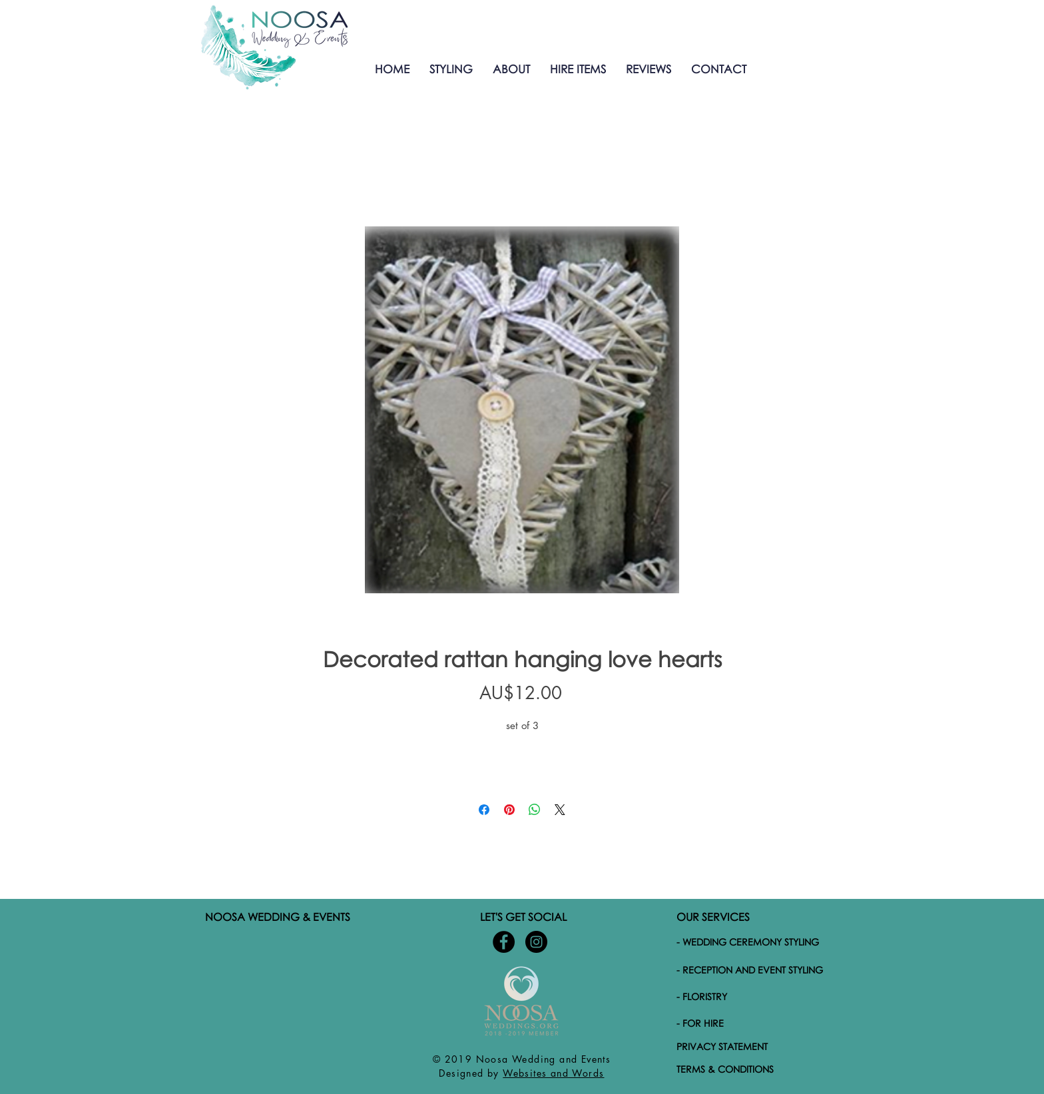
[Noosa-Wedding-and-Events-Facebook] (504, 942)
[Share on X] (560, 810)
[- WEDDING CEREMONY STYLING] (755, 941)
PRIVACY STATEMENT (722, 1046)
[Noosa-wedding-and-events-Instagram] (536, 942)
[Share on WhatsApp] (535, 810)
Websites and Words (553, 1073)
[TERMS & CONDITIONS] (755, 1068)
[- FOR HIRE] (757, 1022)
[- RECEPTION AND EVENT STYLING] (757, 969)
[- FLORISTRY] (757, 996)
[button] (451, 69)
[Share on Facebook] (484, 810)
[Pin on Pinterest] (509, 810)
